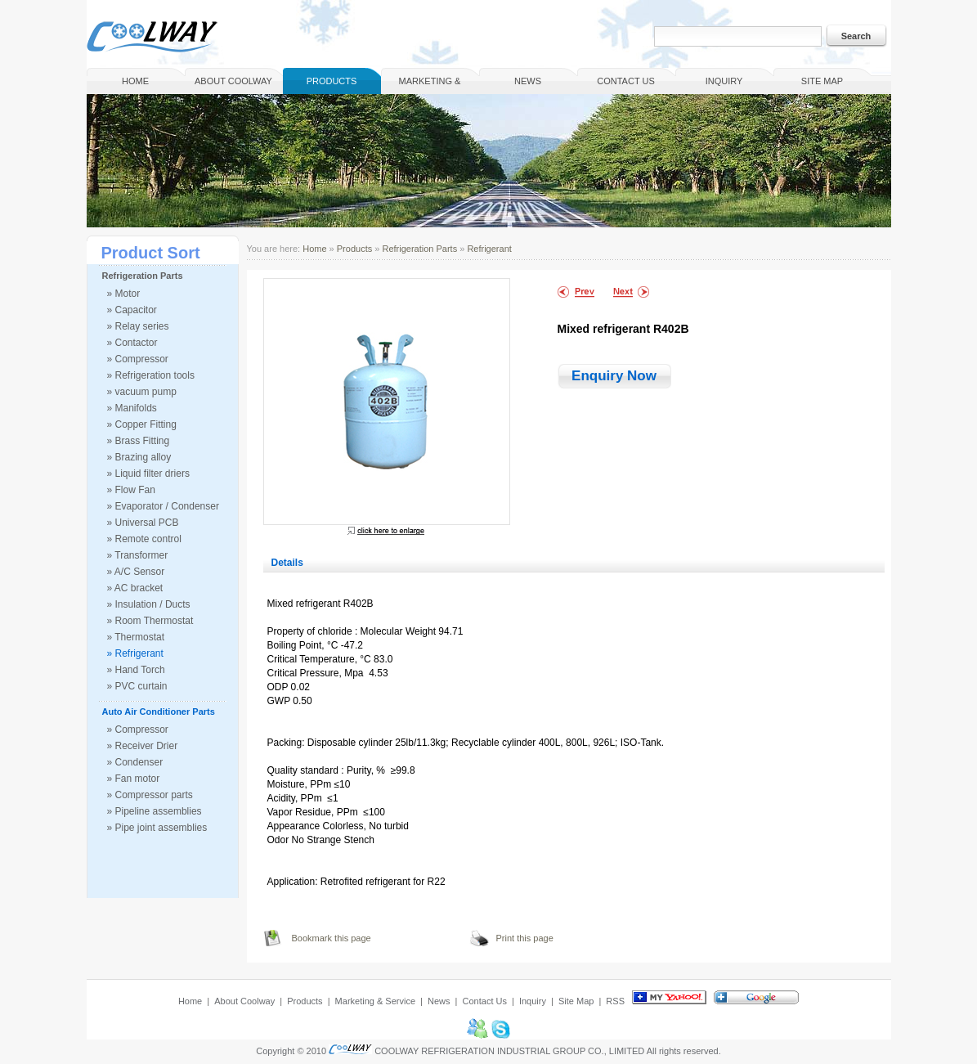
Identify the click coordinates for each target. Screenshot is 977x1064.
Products (332, 81)
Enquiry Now (614, 376)
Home (135, 81)
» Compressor (137, 359)
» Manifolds (132, 408)
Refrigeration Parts (142, 276)
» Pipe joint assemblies (157, 827)
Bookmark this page (331, 938)
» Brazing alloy (139, 457)
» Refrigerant (135, 653)
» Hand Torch (136, 670)
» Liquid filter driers (148, 473)
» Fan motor (133, 778)
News (527, 81)
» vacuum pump (142, 391)
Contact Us (626, 81)
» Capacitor (132, 310)
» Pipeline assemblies (154, 811)
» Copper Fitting (142, 424)
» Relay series (138, 326)
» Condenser (135, 762)
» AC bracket (135, 588)
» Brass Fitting (138, 441)
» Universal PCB (143, 522)
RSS (615, 1001)
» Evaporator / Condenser (163, 506)
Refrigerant (489, 249)
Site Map (822, 81)
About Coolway (233, 81)
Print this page (524, 938)
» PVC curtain (137, 686)
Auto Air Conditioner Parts (158, 711)
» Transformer (137, 555)
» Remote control (144, 539)
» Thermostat (135, 637)
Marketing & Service (430, 85)
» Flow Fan (131, 490)
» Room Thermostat (150, 620)
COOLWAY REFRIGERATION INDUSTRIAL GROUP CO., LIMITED (509, 1051)
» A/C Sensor (136, 571)
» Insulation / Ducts (148, 604)
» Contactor (132, 342)
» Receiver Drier (142, 746)
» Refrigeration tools (151, 375)
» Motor (124, 293)
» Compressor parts (150, 795)
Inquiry (724, 81)
